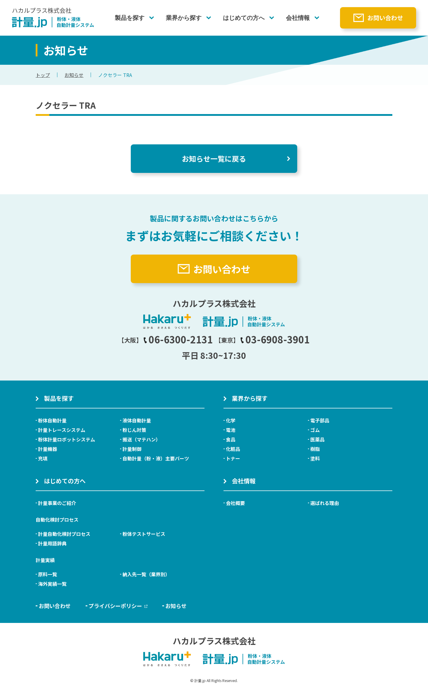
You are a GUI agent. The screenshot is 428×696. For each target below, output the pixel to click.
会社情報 (298, 18)
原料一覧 (47, 574)
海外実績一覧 (52, 583)
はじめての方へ (244, 18)
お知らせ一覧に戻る (214, 158)
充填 (43, 458)
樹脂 (315, 448)
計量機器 (47, 448)
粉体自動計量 (52, 420)
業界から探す (184, 18)
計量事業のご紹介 (57, 502)
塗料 (315, 458)
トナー (233, 458)
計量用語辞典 (52, 543)
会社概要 (235, 502)
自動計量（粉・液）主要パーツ (155, 458)
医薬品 (317, 439)
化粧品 (233, 448)
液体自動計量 (136, 420)
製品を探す (129, 18)
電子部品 (319, 420)
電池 (230, 429)
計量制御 (131, 448)
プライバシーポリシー (118, 606)
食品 (230, 439)
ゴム (315, 429)
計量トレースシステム (61, 429)
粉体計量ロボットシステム (66, 439)
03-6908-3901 (275, 339)
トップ (43, 74)
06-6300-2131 (178, 339)
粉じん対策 (134, 429)
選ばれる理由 (324, 502)
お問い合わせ (385, 17)
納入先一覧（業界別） (146, 574)
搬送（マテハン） (141, 439)
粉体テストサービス (143, 533)
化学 (230, 420)
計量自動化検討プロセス (64, 533)
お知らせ (74, 74)
